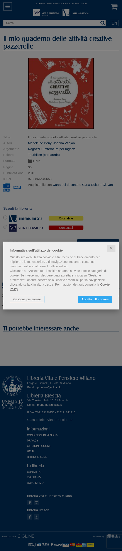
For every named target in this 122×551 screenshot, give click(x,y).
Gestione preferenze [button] (27, 299)
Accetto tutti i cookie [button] (95, 299)
